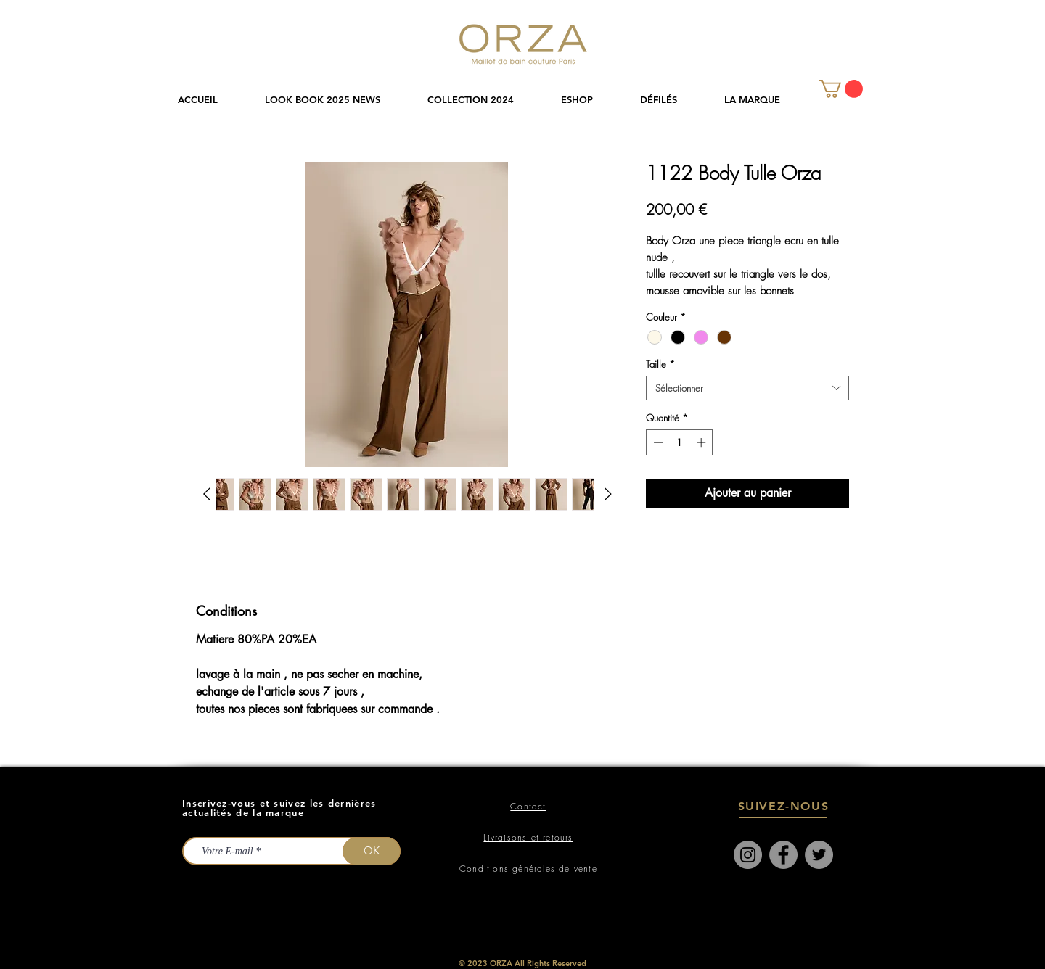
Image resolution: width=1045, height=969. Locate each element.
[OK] (372, 851)
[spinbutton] (679, 442)
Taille (660, 364)
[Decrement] (656, 442)
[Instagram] (748, 855)
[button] (483, 100)
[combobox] (747, 388)
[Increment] (702, 442)
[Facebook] (783, 855)
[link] (841, 89)
